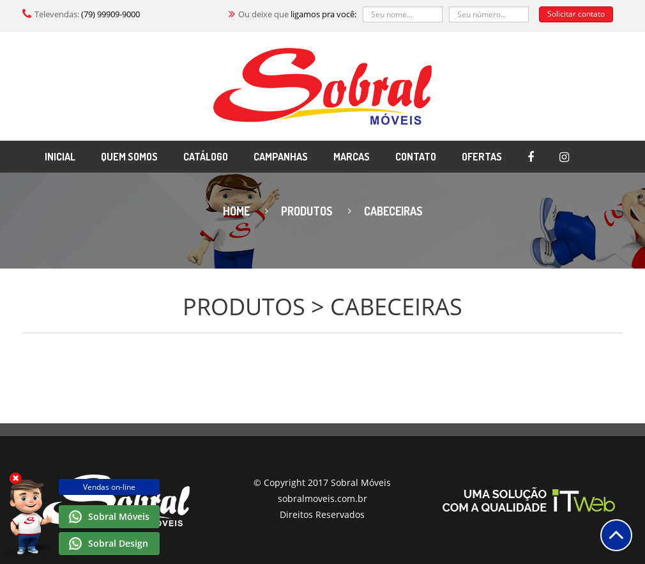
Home (236, 211)
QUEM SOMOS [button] (129, 156)
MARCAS (351, 156)
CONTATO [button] (415, 156)
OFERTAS (482, 156)
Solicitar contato (576, 13)
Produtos (307, 211)
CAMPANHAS (281, 156)
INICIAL (60, 156)
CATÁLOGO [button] (205, 156)
